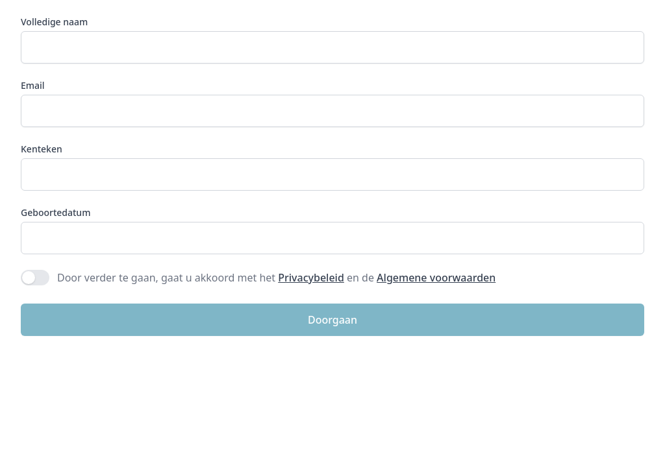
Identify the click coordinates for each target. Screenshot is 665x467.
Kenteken (41, 149)
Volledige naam (54, 22)
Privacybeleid (311, 277)
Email (33, 85)
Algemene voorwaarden (436, 277)
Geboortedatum (55, 212)
